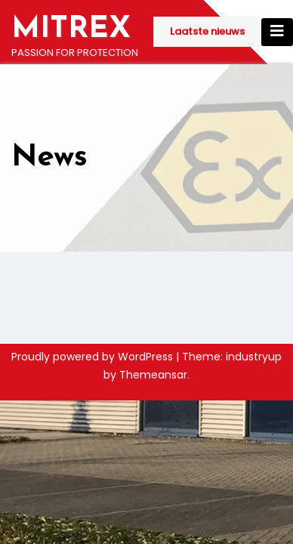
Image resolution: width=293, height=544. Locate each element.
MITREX (71, 29)
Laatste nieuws (207, 31)
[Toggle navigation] (277, 32)
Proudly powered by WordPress (93, 356)
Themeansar (153, 374)
